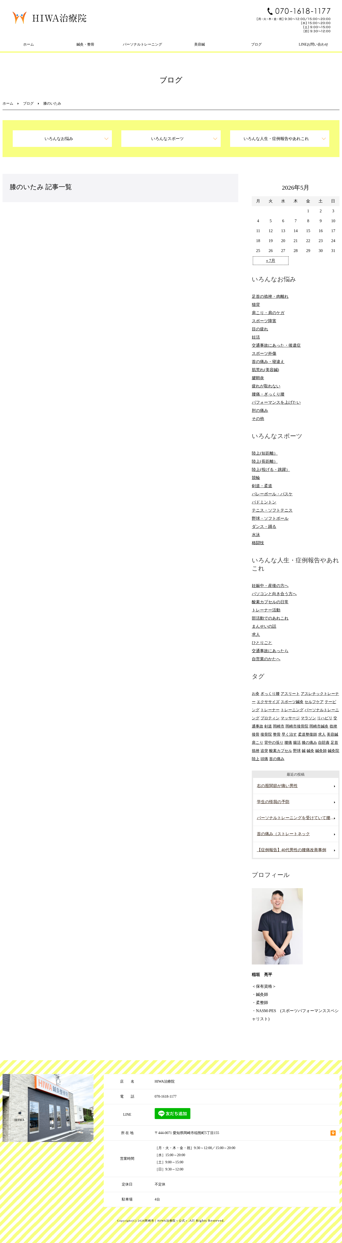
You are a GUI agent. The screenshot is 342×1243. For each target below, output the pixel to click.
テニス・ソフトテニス (272, 510)
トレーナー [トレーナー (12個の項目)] (270, 710)
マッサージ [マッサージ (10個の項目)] (290, 718)
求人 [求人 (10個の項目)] (322, 734)
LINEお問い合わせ (313, 44)
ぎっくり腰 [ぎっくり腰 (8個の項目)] (270, 693)
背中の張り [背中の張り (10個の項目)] (273, 742)
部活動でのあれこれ (270, 618)
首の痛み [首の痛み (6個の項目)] (276, 759)
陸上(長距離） (265, 461)
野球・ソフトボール (270, 518)
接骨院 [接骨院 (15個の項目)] (266, 734)
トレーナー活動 (266, 610)
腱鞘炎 (258, 378)
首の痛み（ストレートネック (283, 834)
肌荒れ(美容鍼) (265, 370)
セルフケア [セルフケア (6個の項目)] (314, 702)
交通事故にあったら (270, 651)
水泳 (256, 535)
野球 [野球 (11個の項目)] (297, 750)
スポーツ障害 (264, 321)
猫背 (256, 304)
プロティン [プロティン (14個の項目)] (270, 718)
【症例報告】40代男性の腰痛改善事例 (291, 850)
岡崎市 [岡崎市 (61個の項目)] (278, 726)
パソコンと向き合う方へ (274, 594)
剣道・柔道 (262, 486)
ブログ (256, 44)
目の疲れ (260, 329)
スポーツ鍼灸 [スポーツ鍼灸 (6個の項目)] (292, 702)
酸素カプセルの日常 (270, 602)
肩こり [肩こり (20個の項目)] (257, 742)
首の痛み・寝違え (268, 361)
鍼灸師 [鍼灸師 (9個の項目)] (321, 750)
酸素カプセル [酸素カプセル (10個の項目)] (280, 750)
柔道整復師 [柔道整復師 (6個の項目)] (307, 734)
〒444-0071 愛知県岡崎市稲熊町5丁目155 (187, 1133)
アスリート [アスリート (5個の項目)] (290, 693)
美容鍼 (199, 44)
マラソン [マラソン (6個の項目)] (308, 718)
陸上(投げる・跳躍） (271, 469)
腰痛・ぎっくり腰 (268, 394)
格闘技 (258, 543)
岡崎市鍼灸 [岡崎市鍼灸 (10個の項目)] (318, 726)
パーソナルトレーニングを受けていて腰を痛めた (297, 818)
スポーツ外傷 (264, 353)
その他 (258, 418)
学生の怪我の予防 (273, 802)
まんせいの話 (264, 626)
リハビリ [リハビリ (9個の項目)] (324, 718)
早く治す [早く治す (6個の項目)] (289, 734)
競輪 (256, 478)
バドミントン (264, 502)
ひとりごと (262, 642)
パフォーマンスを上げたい (276, 402)
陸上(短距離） (265, 453)
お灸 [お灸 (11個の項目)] (255, 693)
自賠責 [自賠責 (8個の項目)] (324, 742)
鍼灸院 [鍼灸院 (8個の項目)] (333, 750)
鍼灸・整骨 (85, 44)
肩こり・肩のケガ (268, 313)
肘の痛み (260, 410)
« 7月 (270, 260)
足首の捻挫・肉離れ (270, 296)
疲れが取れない (266, 386)
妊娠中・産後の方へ (270, 585)
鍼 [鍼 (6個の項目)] (304, 750)
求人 (256, 634)
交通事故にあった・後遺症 (276, 345)
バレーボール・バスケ (272, 494)
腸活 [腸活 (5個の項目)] (297, 742)
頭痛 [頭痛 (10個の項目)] (264, 759)
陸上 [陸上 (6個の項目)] (255, 759)
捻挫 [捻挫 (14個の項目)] (333, 726)
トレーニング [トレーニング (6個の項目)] (292, 710)
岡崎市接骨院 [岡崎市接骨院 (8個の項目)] (296, 726)
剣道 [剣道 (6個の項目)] (268, 726)
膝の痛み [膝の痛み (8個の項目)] (309, 742)
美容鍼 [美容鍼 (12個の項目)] (332, 734)
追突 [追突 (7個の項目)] (264, 750)
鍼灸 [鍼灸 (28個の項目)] (310, 750)
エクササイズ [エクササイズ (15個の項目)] (268, 702)
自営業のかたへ (266, 659)
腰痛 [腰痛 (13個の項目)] (288, 742)
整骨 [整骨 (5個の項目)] (277, 734)
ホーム (28, 44)
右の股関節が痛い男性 (277, 786)
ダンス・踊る (264, 526)
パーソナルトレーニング (142, 44)
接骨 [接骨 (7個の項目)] (255, 734)
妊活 (256, 337)
